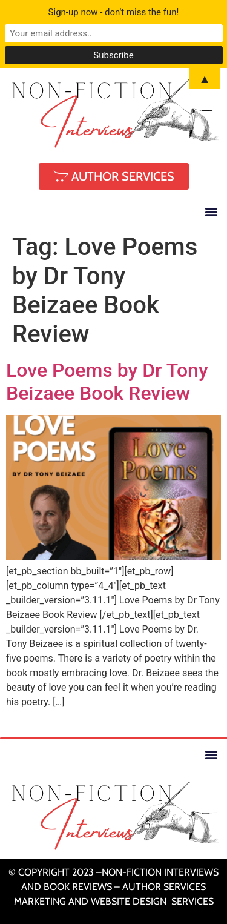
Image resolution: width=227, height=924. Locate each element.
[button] (211, 212)
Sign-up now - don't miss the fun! (113, 12)
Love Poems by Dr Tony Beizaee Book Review (107, 382)
